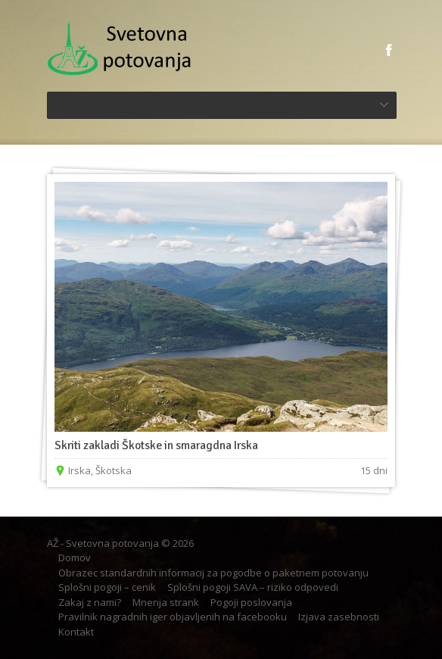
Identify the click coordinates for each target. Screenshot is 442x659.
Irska (79, 470)
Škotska (113, 470)
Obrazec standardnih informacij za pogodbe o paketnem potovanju (213, 572)
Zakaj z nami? (89, 602)
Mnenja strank (165, 602)
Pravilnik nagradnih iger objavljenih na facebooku (172, 616)
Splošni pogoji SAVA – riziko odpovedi (252, 587)
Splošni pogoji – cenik (107, 587)
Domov (74, 557)
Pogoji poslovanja (251, 602)
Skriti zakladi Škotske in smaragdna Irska (156, 445)
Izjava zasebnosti (338, 616)
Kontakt (76, 632)
